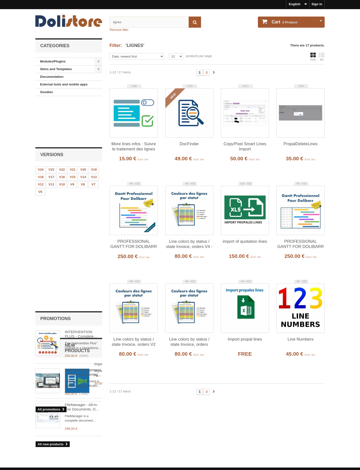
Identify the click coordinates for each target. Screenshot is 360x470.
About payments (48, 458)
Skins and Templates (56, 69)
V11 (51, 141)
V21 (72, 126)
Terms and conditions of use (57, 439)
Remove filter (119, 30)
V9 (72, 141)
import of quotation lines (245, 241)
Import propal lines (245, 339)
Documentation (52, 77)
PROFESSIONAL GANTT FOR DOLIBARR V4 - (133, 244)
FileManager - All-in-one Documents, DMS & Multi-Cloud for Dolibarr (83, 326)
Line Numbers (301, 339)
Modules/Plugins (53, 61)
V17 (51, 133)
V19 (94, 126)
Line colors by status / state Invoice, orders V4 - (189, 244)
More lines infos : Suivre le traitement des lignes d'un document (133, 147)
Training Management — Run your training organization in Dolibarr (83, 220)
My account (195, 424)
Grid (313, 56)
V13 (94, 133)
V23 (51, 126)
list (322, 56)
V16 (62, 133)
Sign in (317, 4)
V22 (62, 126)
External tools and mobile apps (64, 84)
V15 (72, 133)
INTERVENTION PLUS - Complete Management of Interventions (79, 182)
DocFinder (189, 144)
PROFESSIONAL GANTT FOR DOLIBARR (300, 244)
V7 (93, 141)
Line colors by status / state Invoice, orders (189, 342)
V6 (40, 148)
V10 (62, 141)
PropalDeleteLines (300, 144)
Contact (41, 452)
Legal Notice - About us (53, 432)
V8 (83, 141)
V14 (83, 133)
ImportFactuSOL (78, 289)
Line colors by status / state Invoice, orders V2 (134, 342)
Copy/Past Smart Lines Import (245, 146)
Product (284, 22)
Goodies (46, 92)
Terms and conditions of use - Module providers (72, 445)
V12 (41, 141)
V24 (41, 126)
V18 (41, 133)
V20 (83, 126)
